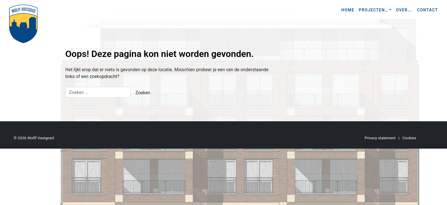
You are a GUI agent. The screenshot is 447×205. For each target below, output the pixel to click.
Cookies (409, 138)
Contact (427, 10)
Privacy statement (380, 138)
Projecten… (373, 10)
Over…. (404, 10)
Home (347, 10)
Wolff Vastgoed (40, 138)
